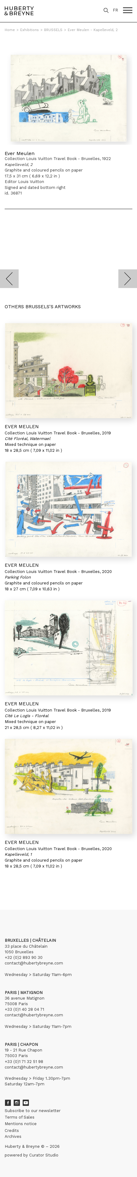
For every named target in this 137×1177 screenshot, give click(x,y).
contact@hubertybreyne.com (34, 963)
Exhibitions (29, 30)
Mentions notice (21, 1123)
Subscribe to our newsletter (33, 1110)
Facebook (8, 1103)
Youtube (26, 1103)
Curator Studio (43, 1155)
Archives (13, 1136)
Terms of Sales (19, 1117)
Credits (12, 1130)
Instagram (17, 1103)
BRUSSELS (53, 30)
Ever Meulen (19, 153)
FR (115, 10)
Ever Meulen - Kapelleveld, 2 (93, 30)
